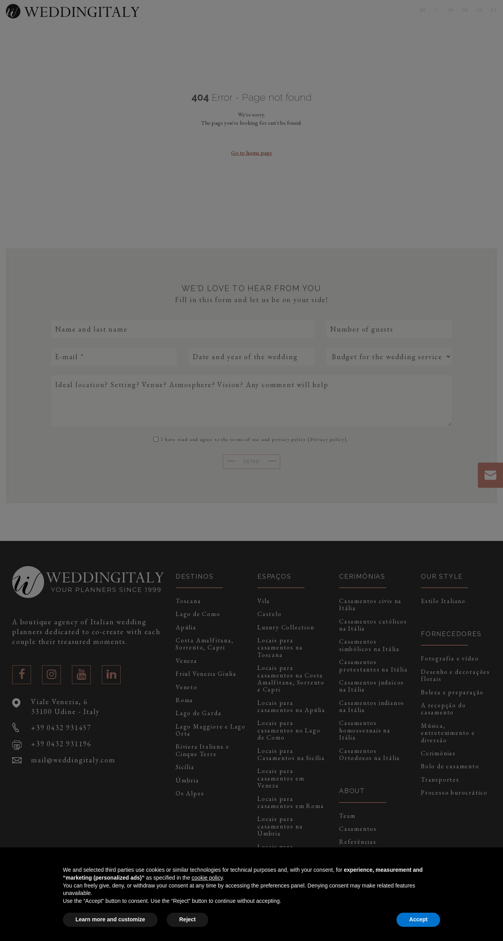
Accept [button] (418, 919)
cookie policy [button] (207, 878)
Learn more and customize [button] (110, 919)
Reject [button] (187, 919)
